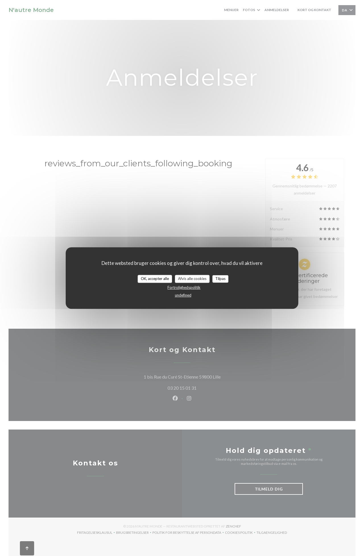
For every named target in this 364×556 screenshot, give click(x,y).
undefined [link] (183, 295)
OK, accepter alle (155, 278)
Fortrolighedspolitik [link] (183, 287)
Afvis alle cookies (192, 278)
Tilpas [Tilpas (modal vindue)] (220, 278)
